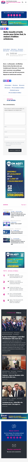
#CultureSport (6, 49)
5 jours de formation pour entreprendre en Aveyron (17, 232)
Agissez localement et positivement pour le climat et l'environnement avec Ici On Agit (18, 242)
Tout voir (24, 204)
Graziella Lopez (13, 53)
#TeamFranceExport (8, 209)
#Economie (20, 49)
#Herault (14, 398)
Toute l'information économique (13, 2)
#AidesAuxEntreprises (8, 228)
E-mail (5, 131)
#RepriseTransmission (16, 220)
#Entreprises (6, 50)
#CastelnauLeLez (6, 398)
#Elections (4, 400)
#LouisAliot (16, 334)
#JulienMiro (11, 400)
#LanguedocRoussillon (7, 332)
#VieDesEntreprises (14, 90)
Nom (5, 126)
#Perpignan (16, 332)
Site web (6, 137)
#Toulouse (19, 371)
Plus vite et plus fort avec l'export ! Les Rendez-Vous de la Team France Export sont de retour (18, 215)
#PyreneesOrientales (7, 334)
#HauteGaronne (6, 371)
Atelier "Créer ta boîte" (16, 223)
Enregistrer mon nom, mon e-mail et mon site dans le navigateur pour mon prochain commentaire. (15, 144)
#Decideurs (14, 49)
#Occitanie (13, 371)
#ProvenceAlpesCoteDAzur (16, 50)
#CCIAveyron (6, 220)
